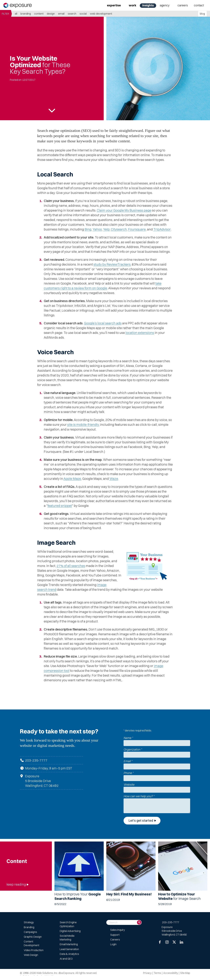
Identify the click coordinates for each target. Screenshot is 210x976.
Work (132, 5)
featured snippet (60, 506)
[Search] (139, 922)
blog (202, 13)
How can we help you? (139, 796)
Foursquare (137, 229)
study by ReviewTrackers (112, 264)
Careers (183, 5)
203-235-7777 (36, 760)
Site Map (185, 973)
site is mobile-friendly (83, 424)
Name (128, 738)
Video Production (33, 950)
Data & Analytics (69, 954)
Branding (26, 13)
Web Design (31, 955)
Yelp (106, 229)
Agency (164, 5)
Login (113, 944)
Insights (148, 5)
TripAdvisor (162, 229)
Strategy (29, 922)
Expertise (114, 5)
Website (129, 784)
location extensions (140, 333)
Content (38, 13)
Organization (133, 749)
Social (83, 13)
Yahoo (97, 229)
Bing (88, 229)
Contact (199, 5)
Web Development (101, 13)
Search (72, 13)
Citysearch (119, 229)
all (16, 13)
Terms (157, 973)
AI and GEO (66, 958)
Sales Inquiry (117, 929)
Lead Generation (69, 949)
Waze (113, 479)
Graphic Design (33, 936)
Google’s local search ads (103, 323)
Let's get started (140, 820)
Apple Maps (72, 479)
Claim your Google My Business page (124, 210)
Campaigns (30, 932)
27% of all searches (71, 566)
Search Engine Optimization (68, 924)
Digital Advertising (70, 931)
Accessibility (170, 973)
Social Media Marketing (67, 937)
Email (61, 13)
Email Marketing (69, 944)
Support (114, 934)
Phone (129, 773)
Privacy (147, 973)
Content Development (31, 943)
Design (51, 13)
